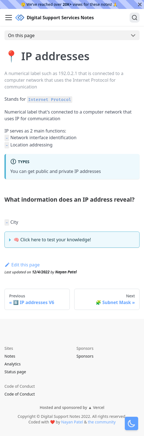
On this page (21, 35)
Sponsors (84, 356)
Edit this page (22, 265)
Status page (15, 371)
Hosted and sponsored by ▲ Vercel (72, 407)
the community (102, 422)
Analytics (12, 364)
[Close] (140, 4)
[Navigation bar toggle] (8, 17)
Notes (9, 356)
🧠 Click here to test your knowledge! (52, 240)
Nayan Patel (72, 422)
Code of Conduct (19, 394)
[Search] (135, 18)
